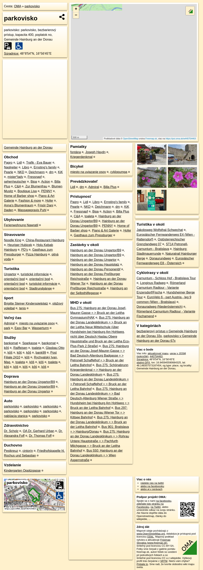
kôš (6, 348)
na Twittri (155, 506)
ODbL (150, 536)
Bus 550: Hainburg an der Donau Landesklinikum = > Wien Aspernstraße (96, 455)
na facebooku (163, 500)
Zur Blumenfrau (36, 186)
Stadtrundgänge (40, 288)
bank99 (40, 352)
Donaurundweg (160, 258)
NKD (21, 172)
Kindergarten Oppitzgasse (22, 470)
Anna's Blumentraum (18, 205)
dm (51, 172)
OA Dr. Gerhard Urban (38, 431)
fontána (75, 152)
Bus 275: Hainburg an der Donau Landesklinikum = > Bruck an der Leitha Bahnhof (99, 422)
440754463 (156, 356)
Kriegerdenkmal (81, 157)
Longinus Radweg (153, 283)
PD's (24, 249)
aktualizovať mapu (158, 353)
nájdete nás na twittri (152, 483)
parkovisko (32, 6)
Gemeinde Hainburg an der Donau (28, 147)
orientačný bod (14, 279)
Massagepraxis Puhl (32, 210)
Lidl (19, 162)
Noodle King (12, 240)
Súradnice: (11, 53)
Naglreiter (11, 167)
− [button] (76, 15)
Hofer (49, 200)
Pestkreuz (11, 450)
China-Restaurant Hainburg (45, 240)
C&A (17, 186)
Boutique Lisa (27, 191)
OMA (17, 6)
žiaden (8, 210)
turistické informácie (35, 274)
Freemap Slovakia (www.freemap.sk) (153, 541)
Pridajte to (142, 564)
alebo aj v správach (151, 489)
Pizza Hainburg (36, 254)
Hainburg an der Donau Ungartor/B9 (29, 382)
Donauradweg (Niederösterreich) (160, 306)
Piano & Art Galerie (105, 230)
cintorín (27, 450)
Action (45, 181)
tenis (22, 308)
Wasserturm (40, 328)
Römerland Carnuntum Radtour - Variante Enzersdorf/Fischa (161, 287)
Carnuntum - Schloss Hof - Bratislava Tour (166, 278)
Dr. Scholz (11, 431)
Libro (25, 167)
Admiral (9, 323)
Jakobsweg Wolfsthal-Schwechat (160, 230)
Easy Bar (20, 328)
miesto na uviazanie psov (37, 323)
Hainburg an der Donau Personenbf (95, 269)
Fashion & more (30, 200)
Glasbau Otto (55, 348)
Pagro (8, 162)
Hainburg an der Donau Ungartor (27, 391)
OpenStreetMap (130, 138)
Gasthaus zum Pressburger (93, 235)
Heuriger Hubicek (20, 245)
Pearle (8, 172)
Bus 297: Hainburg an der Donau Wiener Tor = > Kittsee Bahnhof (98, 412)
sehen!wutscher (15, 181)
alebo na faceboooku (152, 486)
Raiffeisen (20, 348)
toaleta (36, 348)
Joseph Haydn (95, 152)
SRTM (163, 561)
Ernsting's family (45, 167)
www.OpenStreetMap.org (151, 533)
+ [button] (76, 9)
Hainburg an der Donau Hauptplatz (94, 264)
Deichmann (37, 172)
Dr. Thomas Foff (40, 435)
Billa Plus (110, 187)
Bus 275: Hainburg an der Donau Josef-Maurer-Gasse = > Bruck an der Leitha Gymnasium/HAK (98, 312)
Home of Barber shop (19, 196)
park (7, 328)
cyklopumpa (118, 172)
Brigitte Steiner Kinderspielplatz (26, 303)
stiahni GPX (143, 362)
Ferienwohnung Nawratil (21, 225)
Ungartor (10, 274)
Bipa (34, 181)
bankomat (11, 343)
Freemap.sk (151, 138)
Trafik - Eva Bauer (39, 162)
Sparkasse (29, 343)
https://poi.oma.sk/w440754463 (181, 138)
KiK (60, 172)
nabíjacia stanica (16, 416)
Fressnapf (35, 177)
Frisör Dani (45, 205)
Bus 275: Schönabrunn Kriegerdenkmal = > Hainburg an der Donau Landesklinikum (99, 369)
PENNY (46, 191)
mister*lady (15, 177)
